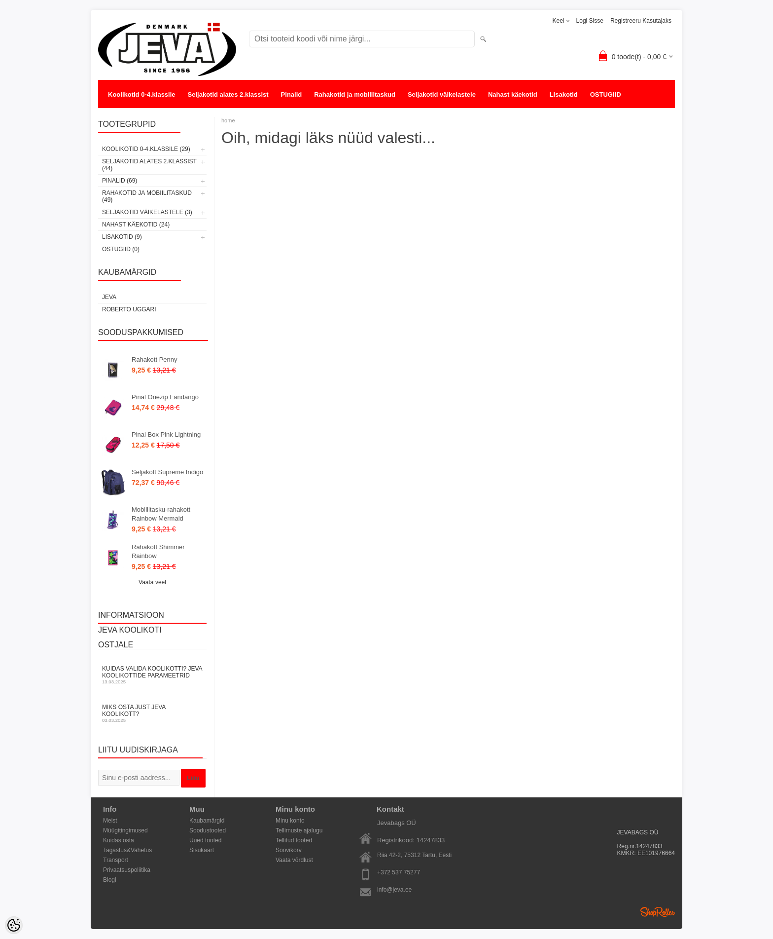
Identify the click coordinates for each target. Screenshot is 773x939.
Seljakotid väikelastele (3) (147, 212)
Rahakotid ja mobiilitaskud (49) (147, 196)
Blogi (109, 879)
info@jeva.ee (394, 889)
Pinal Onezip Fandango (165, 397)
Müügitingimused (125, 830)
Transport (115, 860)
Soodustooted (207, 830)
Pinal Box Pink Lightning (166, 434)
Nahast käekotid (512, 94)
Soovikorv (289, 850)
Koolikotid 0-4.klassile (142, 94)
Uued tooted (205, 840)
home (228, 120)
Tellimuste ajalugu (299, 830)
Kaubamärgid (206, 820)
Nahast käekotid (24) (136, 224)
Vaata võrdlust (294, 860)
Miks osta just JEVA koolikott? (152, 713)
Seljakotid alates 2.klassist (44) (149, 165)
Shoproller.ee (657, 912)
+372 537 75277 (398, 872)
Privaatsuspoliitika (126, 869)
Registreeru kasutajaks (640, 20)
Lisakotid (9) (122, 236)
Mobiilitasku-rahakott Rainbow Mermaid (161, 514)
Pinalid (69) (119, 180)
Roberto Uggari (129, 309)
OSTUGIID (605, 94)
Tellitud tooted (294, 840)
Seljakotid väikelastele (442, 94)
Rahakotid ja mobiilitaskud (354, 94)
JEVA (109, 297)
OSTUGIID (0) (121, 249)
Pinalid (291, 94)
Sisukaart (201, 850)
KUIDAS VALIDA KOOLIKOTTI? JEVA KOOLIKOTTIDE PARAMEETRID (152, 674)
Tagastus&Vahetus (127, 850)
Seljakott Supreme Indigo (167, 472)
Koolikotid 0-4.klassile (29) (146, 149)
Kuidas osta (118, 840)
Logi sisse (589, 20)
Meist (110, 820)
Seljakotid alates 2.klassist (228, 94)
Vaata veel (152, 582)
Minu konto (290, 820)
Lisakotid (564, 94)
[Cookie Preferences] (14, 925)
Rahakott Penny (154, 359)
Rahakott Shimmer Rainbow (158, 551)
